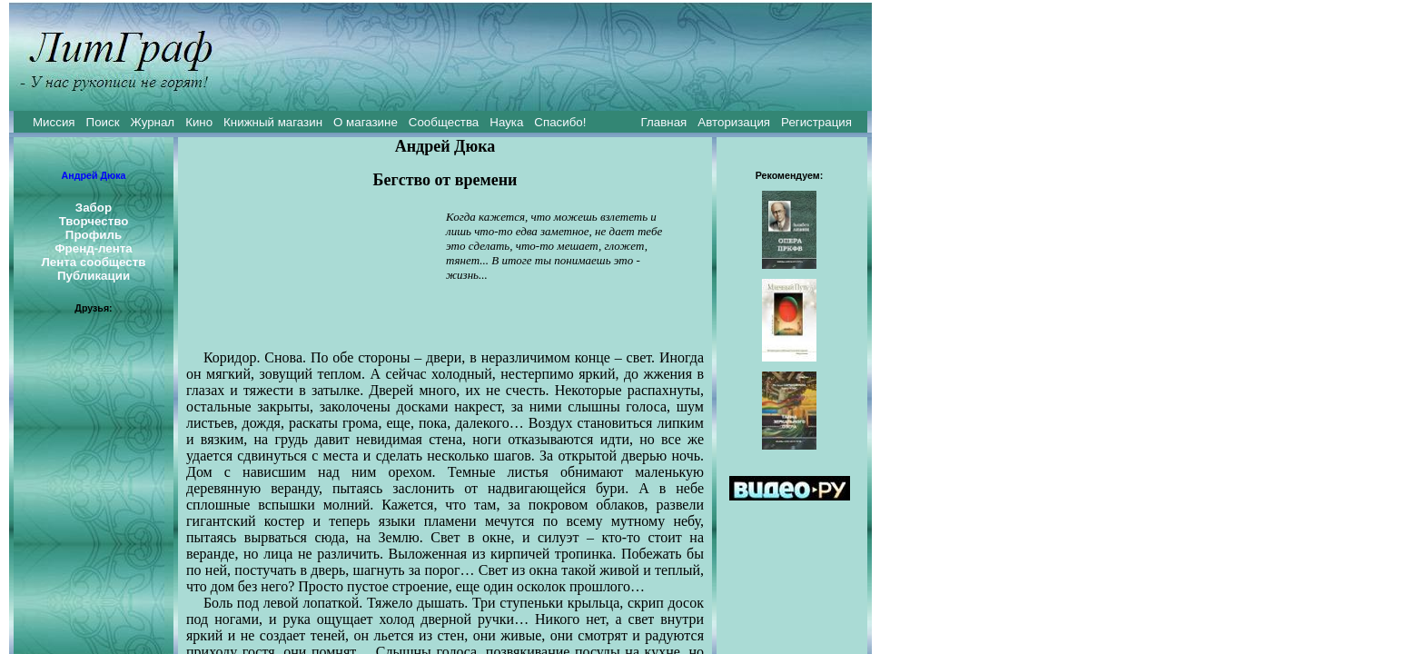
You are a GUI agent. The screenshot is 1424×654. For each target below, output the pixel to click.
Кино (199, 122)
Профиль (93, 235)
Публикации (93, 275)
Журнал (152, 122)
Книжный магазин (272, 122)
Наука (506, 122)
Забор (93, 207)
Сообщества (444, 122)
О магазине (365, 122)
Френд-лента (93, 248)
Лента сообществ (93, 262)
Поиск (103, 122)
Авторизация (733, 122)
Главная (664, 122)
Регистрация (816, 122)
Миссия (54, 122)
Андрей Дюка (94, 175)
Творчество (94, 221)
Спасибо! (560, 122)
